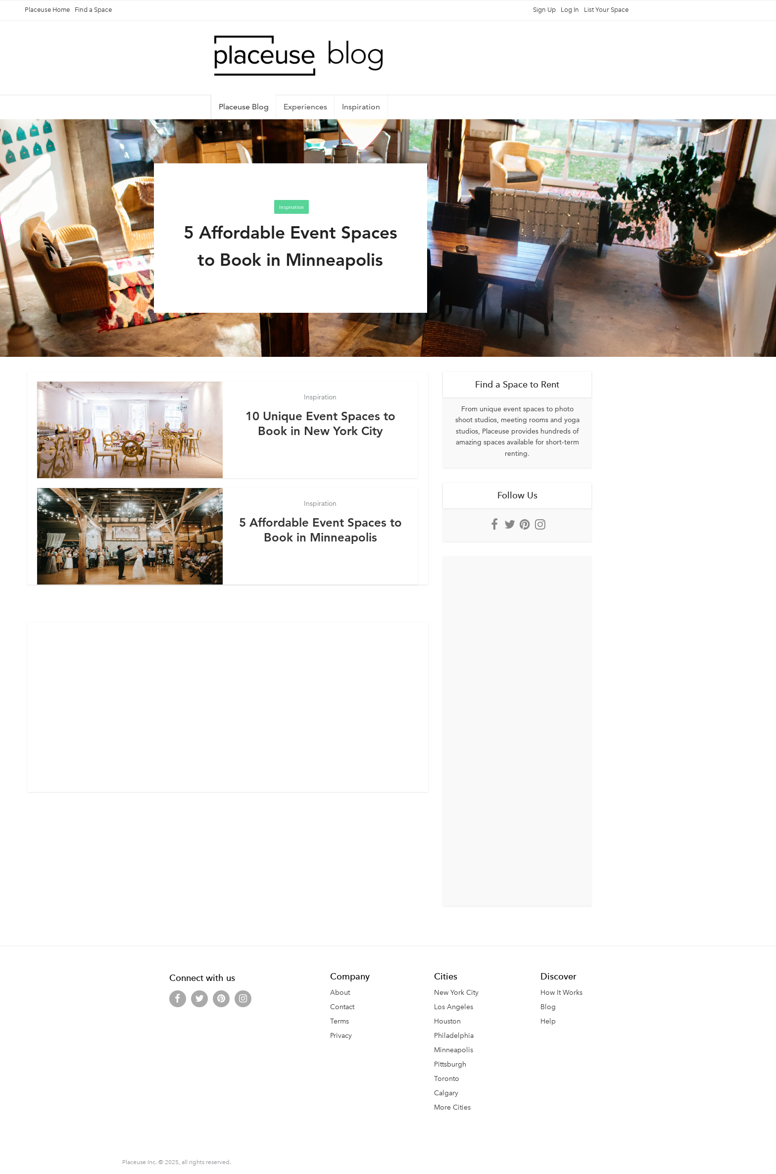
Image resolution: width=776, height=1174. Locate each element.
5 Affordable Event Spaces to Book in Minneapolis (320, 529)
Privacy (341, 1035)
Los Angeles (453, 1007)
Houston (447, 1021)
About (340, 992)
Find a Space (93, 9)
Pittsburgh (450, 1064)
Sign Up (544, 9)
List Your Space (606, 9)
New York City (456, 992)
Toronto (446, 1079)
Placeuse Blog (244, 106)
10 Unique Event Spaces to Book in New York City (320, 423)
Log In (570, 9)
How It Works (561, 992)
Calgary (446, 1093)
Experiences (305, 106)
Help (548, 1021)
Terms (339, 1021)
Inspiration (361, 106)
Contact (342, 1007)
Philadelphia (454, 1035)
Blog (548, 1007)
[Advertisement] (227, 700)
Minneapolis (453, 1050)
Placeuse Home (47, 9)
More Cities (452, 1107)
